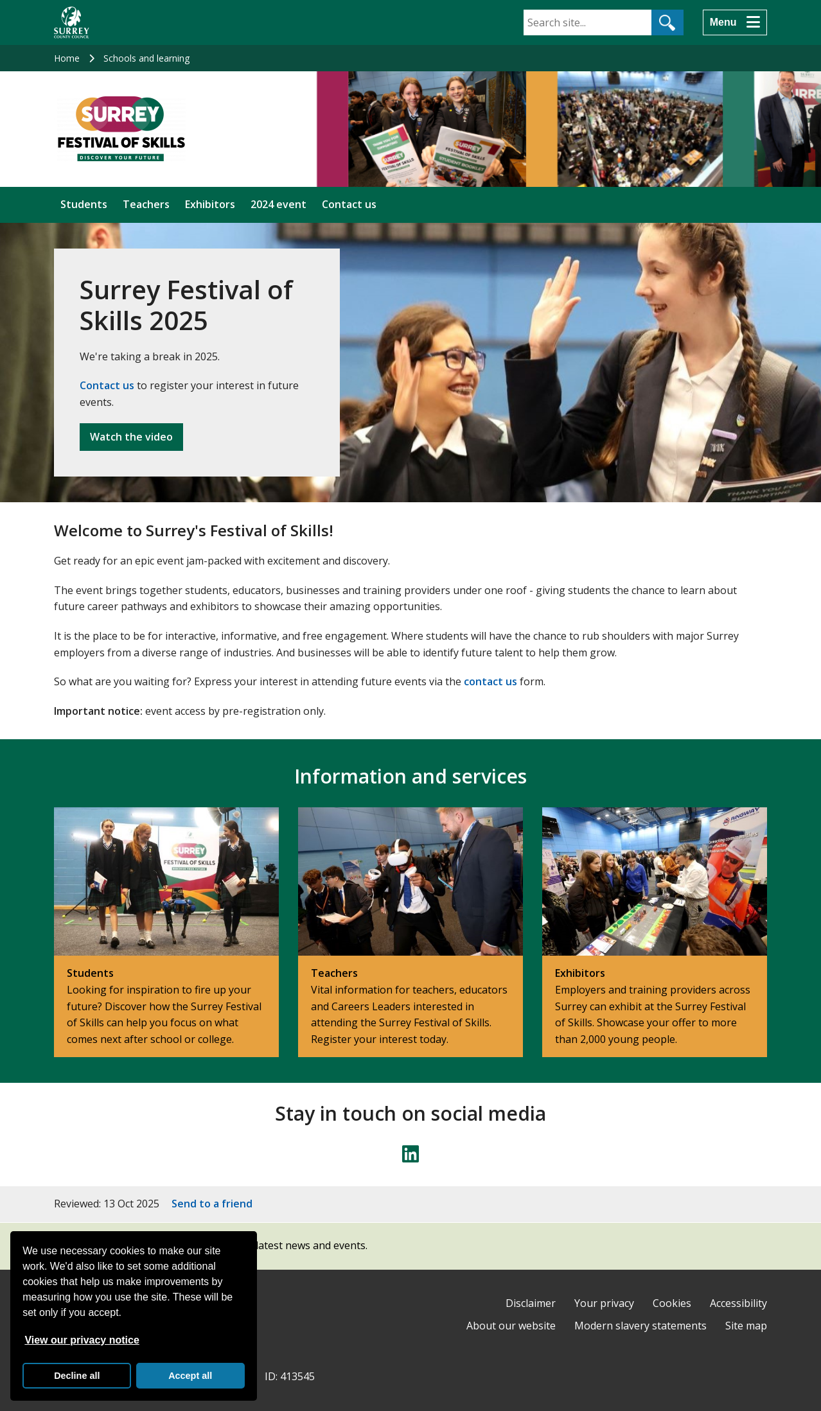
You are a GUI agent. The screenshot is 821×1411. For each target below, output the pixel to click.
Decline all (77, 1376)
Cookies (672, 1303)
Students (83, 204)
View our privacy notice (81, 1340)
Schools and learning (146, 58)
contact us (490, 681)
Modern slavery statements (640, 1326)
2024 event (278, 204)
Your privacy (604, 1303)
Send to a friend (212, 1203)
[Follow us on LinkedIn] (410, 1154)
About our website (511, 1326)
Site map (746, 1326)
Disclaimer (531, 1303)
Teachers (146, 204)
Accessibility (738, 1303)
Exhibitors (210, 204)
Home (67, 58)
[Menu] (735, 22)
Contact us (349, 204)
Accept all (190, 1376)
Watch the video (131, 437)
